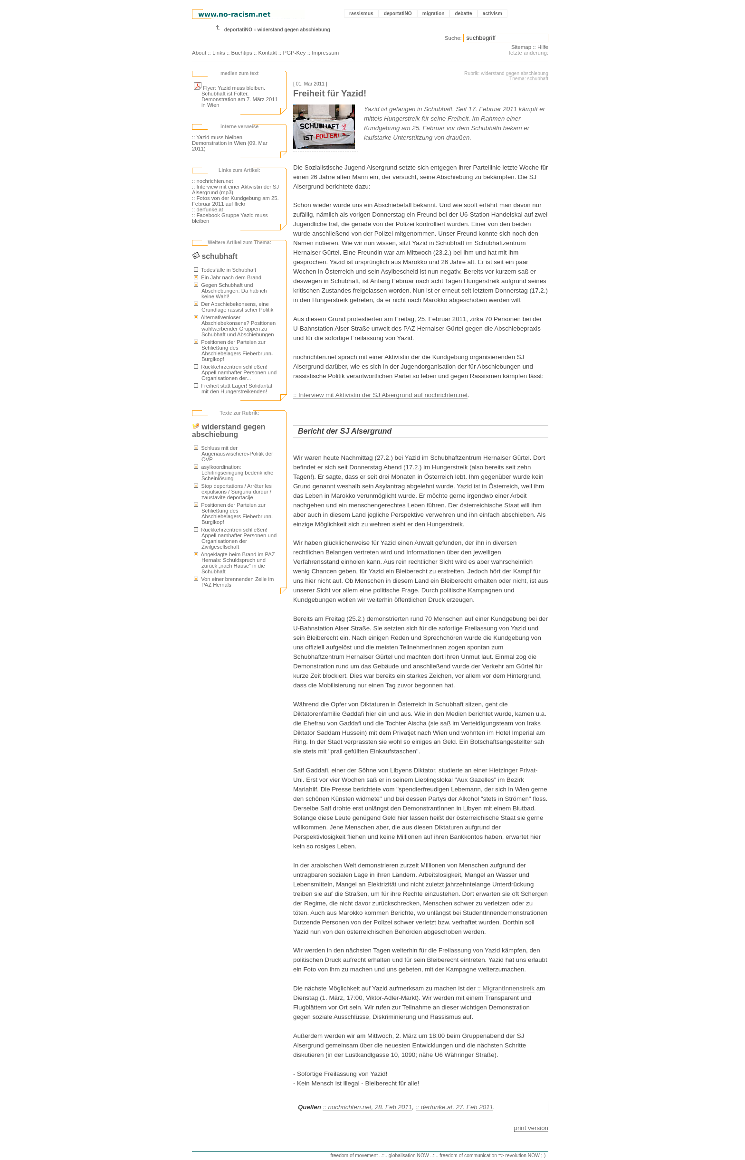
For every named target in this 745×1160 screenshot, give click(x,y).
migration (433, 13)
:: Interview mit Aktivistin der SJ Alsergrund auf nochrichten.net (380, 395)
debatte (463, 13)
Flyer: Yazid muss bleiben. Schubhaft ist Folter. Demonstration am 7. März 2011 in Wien (236, 96)
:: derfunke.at (207, 209)
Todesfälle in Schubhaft (225, 270)
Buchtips (241, 53)
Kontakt (267, 53)
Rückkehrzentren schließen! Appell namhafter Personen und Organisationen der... (235, 372)
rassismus (361, 13)
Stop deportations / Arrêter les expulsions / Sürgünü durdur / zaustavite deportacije (233, 491)
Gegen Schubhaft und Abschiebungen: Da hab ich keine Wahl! (230, 290)
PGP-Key (294, 53)
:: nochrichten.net (212, 181)
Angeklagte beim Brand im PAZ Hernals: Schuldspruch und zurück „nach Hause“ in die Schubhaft (234, 562)
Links (218, 53)
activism (492, 13)
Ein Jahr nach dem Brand (227, 277)
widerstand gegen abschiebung (294, 29)
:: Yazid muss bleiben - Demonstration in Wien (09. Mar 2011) (229, 143)
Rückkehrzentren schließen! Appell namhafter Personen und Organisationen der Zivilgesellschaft (235, 538)
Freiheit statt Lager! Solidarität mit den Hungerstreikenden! (233, 388)
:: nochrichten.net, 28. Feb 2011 (367, 1107)
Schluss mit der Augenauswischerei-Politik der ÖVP (233, 453)
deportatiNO (398, 13)
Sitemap (521, 47)
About (199, 53)
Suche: (453, 38)
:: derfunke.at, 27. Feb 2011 (454, 1107)
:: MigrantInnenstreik (506, 988)
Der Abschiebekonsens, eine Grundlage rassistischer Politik (233, 307)
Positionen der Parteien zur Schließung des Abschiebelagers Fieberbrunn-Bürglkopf (233, 350)
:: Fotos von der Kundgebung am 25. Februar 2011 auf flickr (235, 201)
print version (531, 1127)
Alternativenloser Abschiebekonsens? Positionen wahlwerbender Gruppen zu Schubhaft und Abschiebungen (235, 325)
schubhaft (215, 256)
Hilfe (542, 47)
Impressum (325, 53)
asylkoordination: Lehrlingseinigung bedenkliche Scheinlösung (233, 472)
